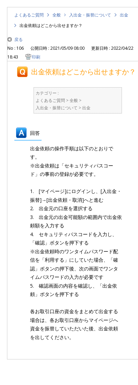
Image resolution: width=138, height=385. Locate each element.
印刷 (36, 57)
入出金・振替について (90, 15)
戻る (18, 39)
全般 (56, 15)
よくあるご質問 (29, 15)
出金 (124, 15)
